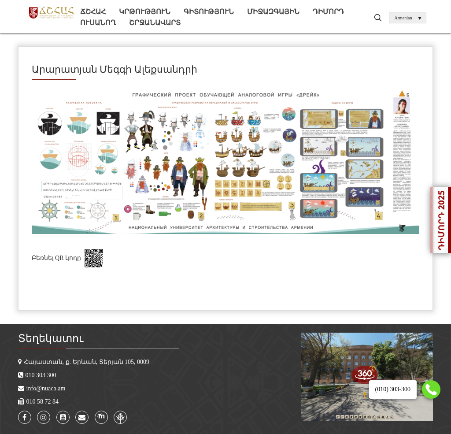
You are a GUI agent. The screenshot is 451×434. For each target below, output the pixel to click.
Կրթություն (144, 11)
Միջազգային (273, 11)
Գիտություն (209, 11)
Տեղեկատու (50, 338)
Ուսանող (98, 22)
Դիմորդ (328, 11)
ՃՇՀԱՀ (93, 11)
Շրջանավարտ (155, 22)
